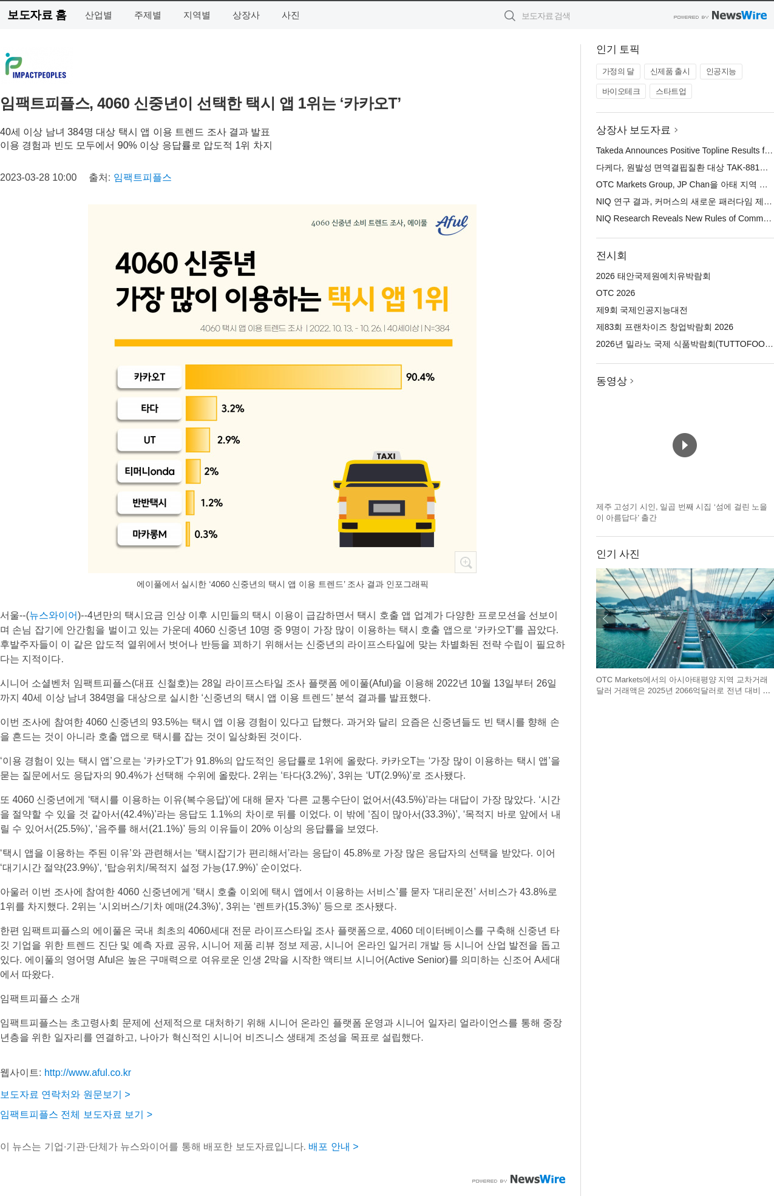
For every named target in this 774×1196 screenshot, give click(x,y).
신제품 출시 (670, 71)
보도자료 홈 (36, 14)
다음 (764, 618)
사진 (291, 15)
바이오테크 (621, 91)
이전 (606, 618)
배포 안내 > (333, 1146)
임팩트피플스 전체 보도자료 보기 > (76, 1114)
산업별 (98, 15)
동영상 (611, 381)
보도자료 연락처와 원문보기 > (65, 1094)
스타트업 (671, 91)
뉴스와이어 (53, 615)
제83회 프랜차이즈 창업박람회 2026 (664, 327)
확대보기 (466, 562)
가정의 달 (618, 71)
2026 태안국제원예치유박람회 (653, 276)
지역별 (197, 15)
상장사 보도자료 (633, 130)
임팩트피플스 (143, 177)
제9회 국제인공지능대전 (642, 310)
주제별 (147, 15)
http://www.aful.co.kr (87, 1072)
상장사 (246, 15)
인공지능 (721, 71)
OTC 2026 (616, 293)
